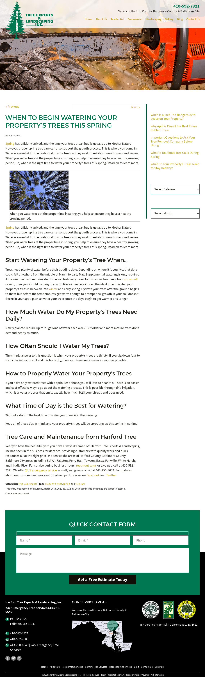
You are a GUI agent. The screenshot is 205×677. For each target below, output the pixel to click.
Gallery (169, 19)
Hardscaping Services (120, 666)
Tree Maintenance (27, 484)
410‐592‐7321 (186, 6)
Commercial (135, 19)
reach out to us (86, 465)
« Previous (12, 107)
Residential (117, 19)
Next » (135, 107)
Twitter (111, 475)
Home (88, 19)
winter (53, 289)
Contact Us (193, 19)
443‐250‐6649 (19, 645)
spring (66, 484)
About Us (101, 19)
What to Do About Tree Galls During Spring (175, 155)
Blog (180, 19)
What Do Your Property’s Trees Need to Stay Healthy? (175, 166)
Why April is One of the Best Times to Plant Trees (174, 128)
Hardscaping (153, 19)
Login (103, 675)
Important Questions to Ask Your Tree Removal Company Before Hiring (173, 141)
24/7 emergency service (41, 470)
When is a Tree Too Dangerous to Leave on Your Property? (173, 117)
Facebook (93, 475)
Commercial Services (96, 666)
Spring (9, 144)
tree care (80, 484)
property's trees (53, 484)
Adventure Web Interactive (153, 675)
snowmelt (131, 279)
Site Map (159, 666)
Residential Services (72, 666)
